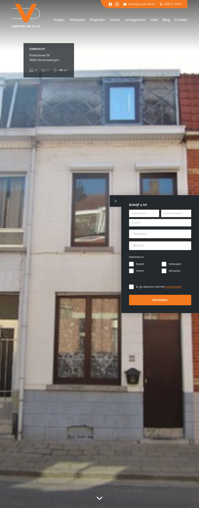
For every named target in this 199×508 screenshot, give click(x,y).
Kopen (140, 264)
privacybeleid (173, 286)
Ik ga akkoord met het (159, 286)
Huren (140, 271)
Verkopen (175, 264)
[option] (99, 254)
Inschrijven (160, 300)
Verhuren (174, 271)
